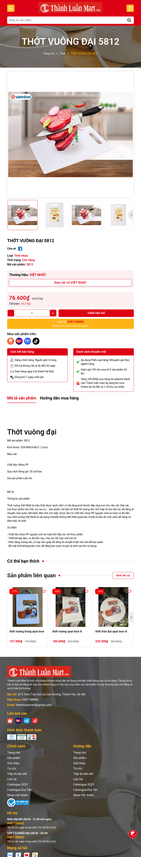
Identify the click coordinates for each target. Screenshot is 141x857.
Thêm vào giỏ (96, 313)
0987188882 (30, 699)
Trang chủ (13, 752)
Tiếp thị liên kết (17, 774)
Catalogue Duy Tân (19, 790)
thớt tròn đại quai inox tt (111, 631)
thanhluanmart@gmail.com (34, 705)
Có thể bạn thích (23, 561)
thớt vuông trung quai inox (27, 631)
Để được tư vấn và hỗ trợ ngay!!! (71, 323)
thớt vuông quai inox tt (67, 631)
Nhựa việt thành (17, 795)
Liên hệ (12, 779)
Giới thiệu (13, 763)
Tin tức (11, 768)
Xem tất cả (123, 575)
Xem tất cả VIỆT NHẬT (70, 282)
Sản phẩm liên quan (31, 575)
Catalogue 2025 (17, 784)
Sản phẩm (13, 758)
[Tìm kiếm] (129, 20)
